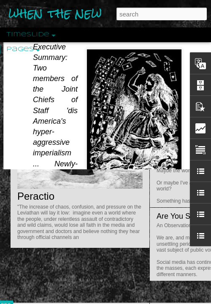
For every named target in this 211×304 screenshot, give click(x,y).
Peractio (35, 196)
